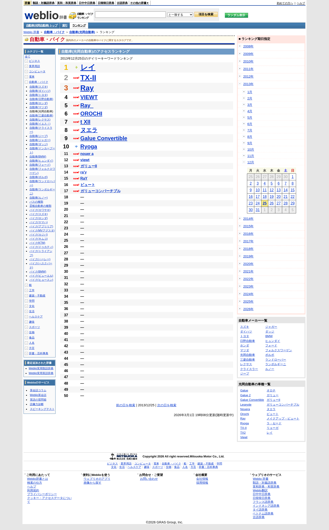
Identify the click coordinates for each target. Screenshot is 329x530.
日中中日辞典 (87, 3)
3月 (249, 105)
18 (265, 197)
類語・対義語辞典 (44, 3)
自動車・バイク (54, 32)
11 (265, 190)
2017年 (248, 241)
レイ (88, 67)
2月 (249, 98)
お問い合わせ (149, 478)
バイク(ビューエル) (41, 275)
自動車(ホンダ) (38, 103)
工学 (31, 290)
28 (286, 203)
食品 (31, 337)
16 (251, 197)
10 (258, 190)
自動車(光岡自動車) (82, 32)
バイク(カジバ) (38, 234)
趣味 (31, 321)
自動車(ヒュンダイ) (41, 160)
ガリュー (273, 395)
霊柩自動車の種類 (40, 205)
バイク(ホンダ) (38, 218)
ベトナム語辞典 (263, 513)
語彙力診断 (37, 404)
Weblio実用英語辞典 (41, 373)
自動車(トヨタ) (38, 95)
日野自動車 (247, 341)
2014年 (248, 218)
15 (293, 190)
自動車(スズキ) (38, 86)
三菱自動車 (247, 359)
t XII (85, 122)
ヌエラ (89, 130)
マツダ (244, 350)
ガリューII (88, 166)
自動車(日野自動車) (41, 99)
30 (251, 210)
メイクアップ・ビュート (283, 418)
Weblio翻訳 (260, 490)
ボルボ (269, 355)
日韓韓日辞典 (106, 3)
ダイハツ (246, 331)
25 (265, 203)
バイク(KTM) (37, 242)
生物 (31, 332)
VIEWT (89, 97)
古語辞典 (122, 3)
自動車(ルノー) (38, 197)
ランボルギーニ (275, 364)
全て (27, 56)
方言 (31, 348)
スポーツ (34, 327)
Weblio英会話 (38, 395)
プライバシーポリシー (42, 494)
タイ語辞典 (260, 509)
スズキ (244, 326)
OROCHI (91, 113)
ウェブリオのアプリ (97, 478)
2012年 (248, 76)
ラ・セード (274, 423)
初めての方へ (285, 3)
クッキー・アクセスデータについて (49, 500)
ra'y (83, 172)
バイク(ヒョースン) (41, 279)
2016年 (248, 234)
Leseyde (245, 404)
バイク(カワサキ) (39, 210)
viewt (85, 160)
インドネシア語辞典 (266, 505)
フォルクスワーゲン (278, 350)
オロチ (271, 390)
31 (258, 210)
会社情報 (202, 478)
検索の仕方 (34, 482)
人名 (31, 342)
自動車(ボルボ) (38, 177)
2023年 (248, 286)
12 (272, 190)
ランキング (79, 25)
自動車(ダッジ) (38, 144)
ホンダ (244, 345)
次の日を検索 (166, 405)
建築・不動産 (37, 295)
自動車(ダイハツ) (39, 90)
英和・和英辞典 (66, 3)
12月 (250, 162)
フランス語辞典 (263, 502)
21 (286, 197)
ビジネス (34, 61)
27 (279, 203)
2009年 (248, 54)
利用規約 (33, 490)
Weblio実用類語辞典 (41, 368)
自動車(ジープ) (38, 136)
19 (272, 197)
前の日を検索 (125, 405)
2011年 (248, 69)
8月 (249, 137)
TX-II (88, 77)
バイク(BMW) (37, 271)
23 (251, 203)
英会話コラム (38, 390)
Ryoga (88, 146)
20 (279, 197)
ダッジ (269, 331)
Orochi (244, 414)
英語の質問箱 (38, 399)
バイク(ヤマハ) (38, 222)
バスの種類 (36, 201)
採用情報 (202, 482)
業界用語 (34, 66)
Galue (244, 390)
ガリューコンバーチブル (100, 191)
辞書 (27, 3)
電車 (31, 76)
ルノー (269, 369)
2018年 (248, 249)
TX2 (243, 432)
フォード (271, 345)
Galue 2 (245, 395)
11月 (250, 156)
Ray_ (86, 105)
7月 (249, 130)
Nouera (245, 409)
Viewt (243, 437)
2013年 (248, 84)
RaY (84, 178)
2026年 (248, 309)
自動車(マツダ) (38, 107)
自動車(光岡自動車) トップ (41, 25)
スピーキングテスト (42, 409)
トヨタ (244, 336)
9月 (249, 143)
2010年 (248, 61)
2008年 (248, 46)
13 (279, 190)
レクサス (246, 364)
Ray (87, 88)
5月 (249, 117)
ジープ (244, 373)
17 (258, 197)
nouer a (87, 154)
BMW (269, 336)
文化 (31, 306)
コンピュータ (37, 71)
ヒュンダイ (272, 341)
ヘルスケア (36, 316)
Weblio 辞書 (31, 32)
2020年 (248, 264)
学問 (31, 300)
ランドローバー (275, 359)
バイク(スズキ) (38, 214)
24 (258, 203)
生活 (31, 311)
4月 (249, 111)
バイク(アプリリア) (41, 226)
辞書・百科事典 (38, 353)
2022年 (248, 279)
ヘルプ (301, 3)
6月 (249, 124)
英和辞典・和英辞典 (266, 486)
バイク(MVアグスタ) (42, 230)
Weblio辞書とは (37, 478)
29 (293, 203)
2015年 (248, 226)
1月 (249, 92)
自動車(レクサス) (39, 119)
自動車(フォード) (39, 164)
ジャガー (271, 326)
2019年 (248, 256)
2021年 (248, 271)
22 (293, 197)
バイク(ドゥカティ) (41, 247)
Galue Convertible (103, 138)
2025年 (248, 301)
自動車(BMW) (37, 156)
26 (272, 203)
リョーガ (273, 428)
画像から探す (92, 482)
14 (286, 190)
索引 (64, 25)
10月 (250, 149)
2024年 (248, 294)
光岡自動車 (247, 355)
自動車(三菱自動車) (41, 115)
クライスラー (249, 369)
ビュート (87, 185)
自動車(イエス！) (39, 123)
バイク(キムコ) (38, 238)
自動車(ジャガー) (39, 140)
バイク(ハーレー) (39, 259)
